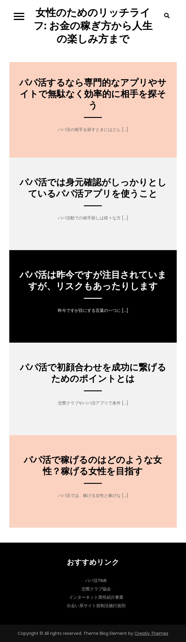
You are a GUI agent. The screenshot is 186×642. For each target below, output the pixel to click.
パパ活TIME (96, 581)
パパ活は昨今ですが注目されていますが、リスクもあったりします (93, 280)
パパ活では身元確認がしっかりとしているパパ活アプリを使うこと (93, 188)
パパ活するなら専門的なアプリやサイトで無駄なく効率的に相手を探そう (93, 94)
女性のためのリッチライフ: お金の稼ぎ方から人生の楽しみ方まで (93, 25)
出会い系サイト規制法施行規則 (96, 606)
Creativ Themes (151, 633)
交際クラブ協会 (96, 589)
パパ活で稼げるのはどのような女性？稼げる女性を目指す (93, 466)
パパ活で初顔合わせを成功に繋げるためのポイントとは (93, 373)
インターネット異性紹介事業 (96, 597)
